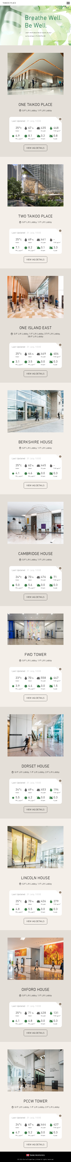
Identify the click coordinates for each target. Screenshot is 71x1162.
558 (43, 677)
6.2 (30, 797)
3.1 (18, 361)
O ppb (55, 139)
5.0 (18, 584)
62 (30, 465)
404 (55, 353)
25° (18, 127)
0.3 (55, 361)
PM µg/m (19, 139)
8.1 (30, 135)
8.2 (30, 247)
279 (55, 901)
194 (55, 789)
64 (30, 353)
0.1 (43, 247)
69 (30, 239)
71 (55, 576)
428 (43, 1012)
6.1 (18, 1020)
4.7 (18, 1132)
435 (43, 127)
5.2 (30, 1132)
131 (55, 1012)
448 (55, 127)
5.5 (18, 797)
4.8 (18, 909)
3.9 (18, 685)
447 (55, 677)
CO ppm (43, 131)
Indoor (17, 131)
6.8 (30, 1020)
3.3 (55, 247)
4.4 (30, 685)
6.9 (18, 135)
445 (43, 465)
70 (30, 576)
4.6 (30, 473)
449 (43, 353)
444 (43, 1124)
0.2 (43, 135)
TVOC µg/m (56, 131)
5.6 (30, 584)
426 (43, 901)
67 (30, 127)
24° (18, 576)
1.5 (55, 685)
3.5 (30, 361)
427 (55, 1124)
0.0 (43, 361)
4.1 (18, 473)
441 (43, 239)
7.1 (18, 247)
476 (43, 576)
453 (43, 789)
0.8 (55, 135)
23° (18, 677)
